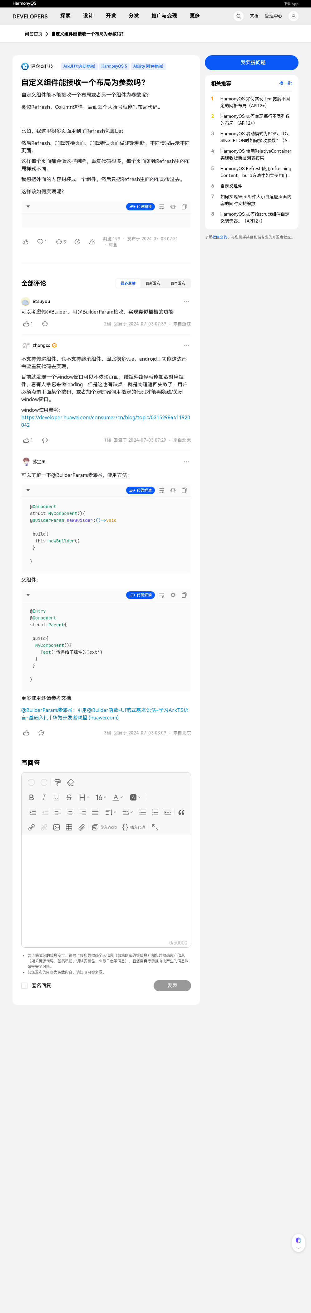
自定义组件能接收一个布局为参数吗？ (88, 33)
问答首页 (33, 33)
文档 (254, 15)
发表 (172, 985)
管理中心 (273, 15)
